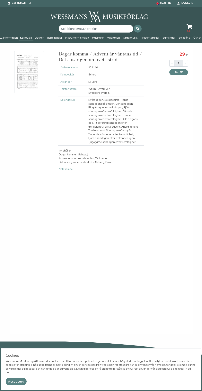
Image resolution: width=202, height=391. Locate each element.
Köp (178, 72)
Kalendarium (21, 3)
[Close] (16, 381)
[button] (138, 29)
